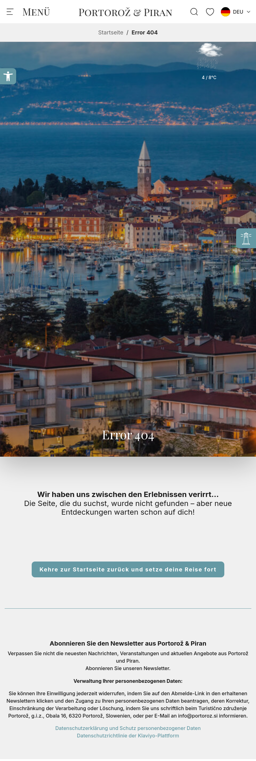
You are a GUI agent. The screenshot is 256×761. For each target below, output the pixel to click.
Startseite (110, 32)
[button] (8, 76)
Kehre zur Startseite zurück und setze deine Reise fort (128, 569)
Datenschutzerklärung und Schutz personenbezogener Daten (128, 728)
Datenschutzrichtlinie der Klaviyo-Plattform (128, 735)
